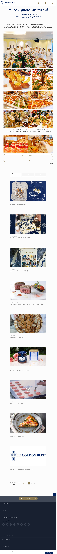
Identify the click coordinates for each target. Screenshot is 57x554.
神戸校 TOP (28, 160)
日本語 (33, 4)
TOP (54, 494)
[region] (28, 552)
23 (42, 483)
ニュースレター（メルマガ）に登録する (28, 498)
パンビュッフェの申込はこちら (28, 155)
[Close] (56, 552)
